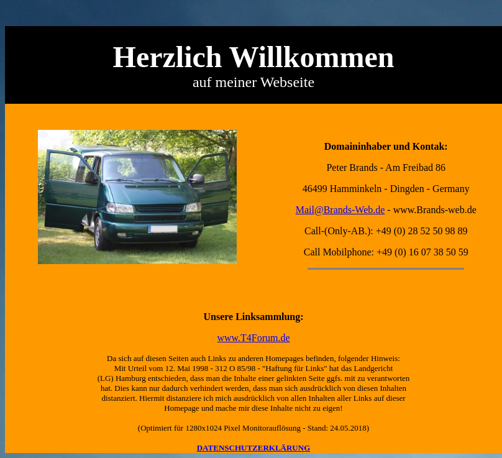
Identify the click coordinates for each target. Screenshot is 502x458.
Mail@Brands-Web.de (340, 209)
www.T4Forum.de (253, 337)
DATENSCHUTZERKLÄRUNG (254, 447)
